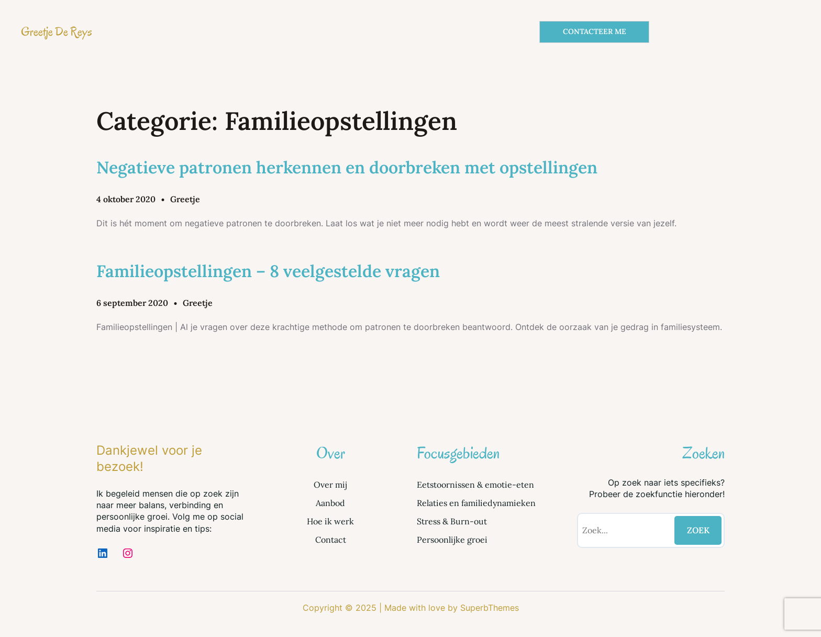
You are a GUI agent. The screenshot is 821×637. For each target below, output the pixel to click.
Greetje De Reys (56, 32)
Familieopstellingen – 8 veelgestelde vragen (268, 271)
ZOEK (698, 530)
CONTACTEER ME (594, 31)
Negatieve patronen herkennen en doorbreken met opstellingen (346, 167)
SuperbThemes (489, 607)
